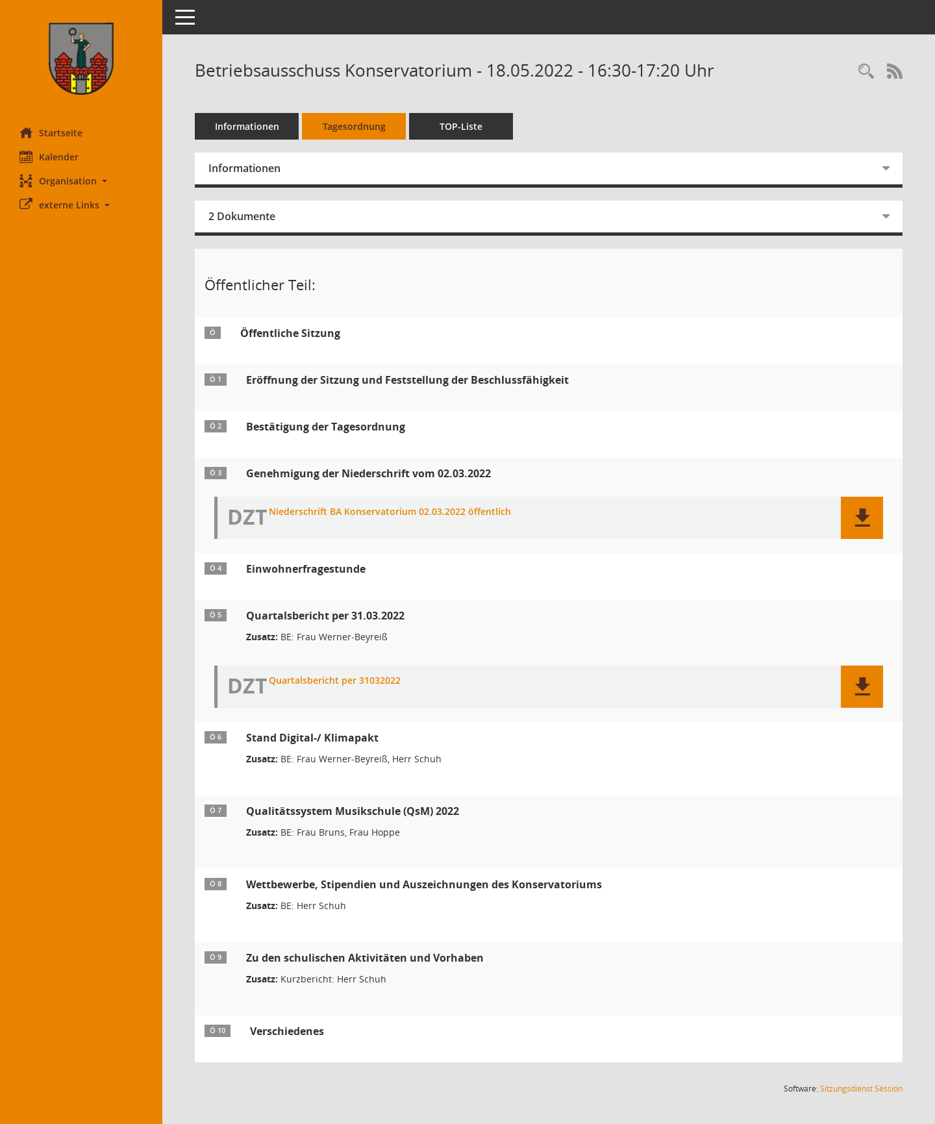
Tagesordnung (354, 126)
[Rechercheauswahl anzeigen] (866, 71)
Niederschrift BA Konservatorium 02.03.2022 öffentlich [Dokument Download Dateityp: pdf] (390, 512)
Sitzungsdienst (861, 1088)
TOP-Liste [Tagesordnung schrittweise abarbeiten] (461, 126)
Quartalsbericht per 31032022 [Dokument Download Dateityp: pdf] (335, 680)
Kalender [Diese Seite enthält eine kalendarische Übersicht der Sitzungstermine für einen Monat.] (49, 156)
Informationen (247, 126)
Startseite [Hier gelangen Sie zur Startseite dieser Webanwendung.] (50, 132)
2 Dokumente (241, 216)
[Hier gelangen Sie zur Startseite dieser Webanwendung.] (81, 59)
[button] (81, 181)
